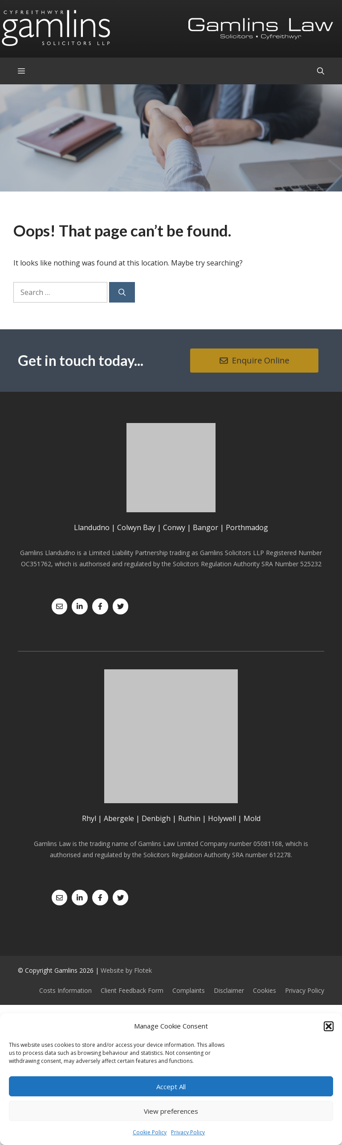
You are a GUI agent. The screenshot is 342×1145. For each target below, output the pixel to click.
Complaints (188, 990)
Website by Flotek (126, 970)
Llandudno (92, 527)
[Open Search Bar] (320, 71)
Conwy (174, 527)
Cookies (264, 990)
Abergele (119, 818)
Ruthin (189, 818)
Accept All (171, 1086)
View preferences (171, 1111)
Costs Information (65, 990)
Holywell (222, 818)
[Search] (122, 292)
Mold (252, 818)
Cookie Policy (150, 1132)
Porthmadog (247, 527)
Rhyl (89, 818)
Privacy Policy (188, 1132)
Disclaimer (229, 990)
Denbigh (156, 818)
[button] (328, 1026)
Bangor (205, 527)
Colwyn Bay (136, 527)
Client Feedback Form (132, 990)
